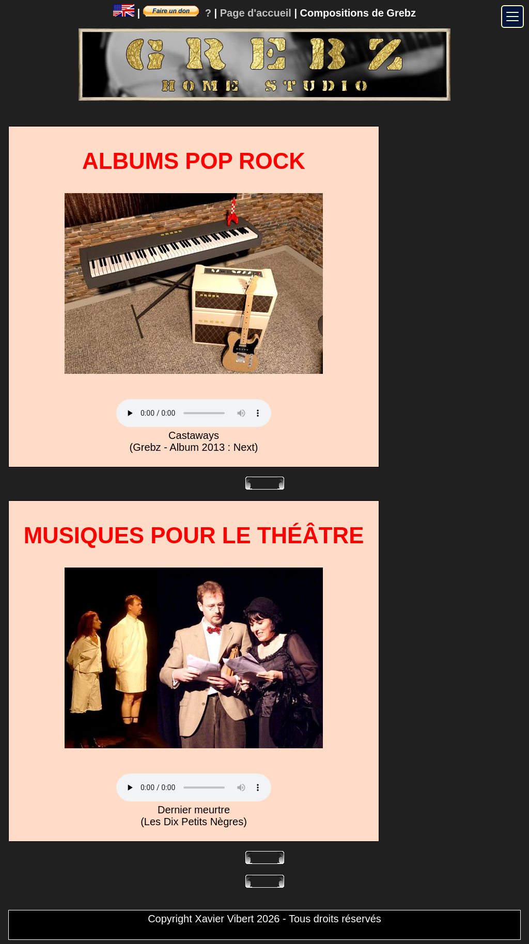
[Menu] (512, 16)
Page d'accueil (255, 13)
